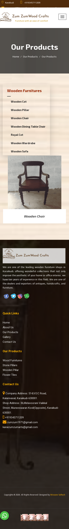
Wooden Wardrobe (23, 143)
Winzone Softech (57, 495)
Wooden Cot (19, 101)
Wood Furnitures (12, 360)
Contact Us (9, 341)
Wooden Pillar (20, 110)
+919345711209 (13, 417)
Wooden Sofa (19, 151)
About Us (8, 327)
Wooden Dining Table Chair (28, 126)
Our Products (30, 56)
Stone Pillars (10, 365)
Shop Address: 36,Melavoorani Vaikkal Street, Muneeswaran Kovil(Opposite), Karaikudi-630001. (31, 407)
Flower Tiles (10, 374)
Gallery (7, 337)
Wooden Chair (20, 118)
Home (15, 56)
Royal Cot (17, 134)
